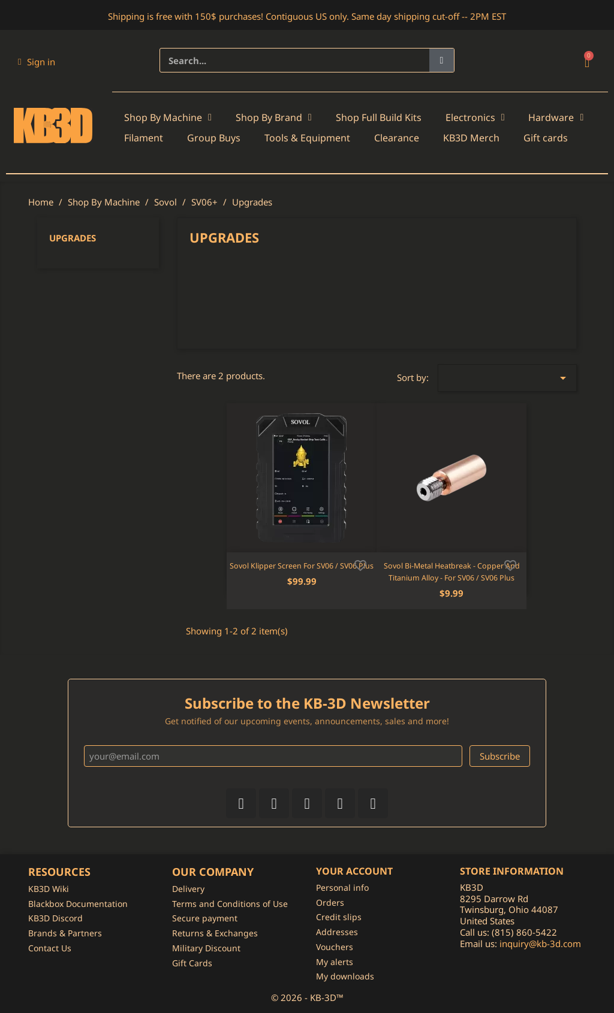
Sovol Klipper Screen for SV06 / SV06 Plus (302, 566)
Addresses (337, 932)
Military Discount (206, 948)
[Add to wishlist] (360, 564)
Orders (330, 902)
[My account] (36, 61)
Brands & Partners (65, 933)
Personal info (342, 887)
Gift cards (545, 137)
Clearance (396, 137)
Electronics (475, 117)
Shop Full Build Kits (379, 117)
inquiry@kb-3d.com (540, 944)
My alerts (334, 961)
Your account (354, 871)
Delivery (188, 888)
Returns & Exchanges (215, 933)
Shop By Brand (274, 117)
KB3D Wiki (48, 888)
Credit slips (339, 917)
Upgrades (72, 238)
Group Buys (213, 137)
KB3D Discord (55, 918)
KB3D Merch (471, 137)
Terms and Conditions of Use (230, 903)
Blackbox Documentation (78, 903)
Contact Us (49, 948)
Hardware (555, 117)
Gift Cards (192, 963)
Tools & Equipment (307, 137)
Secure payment (204, 918)
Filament (143, 137)
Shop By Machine (168, 117)
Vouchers (334, 946)
